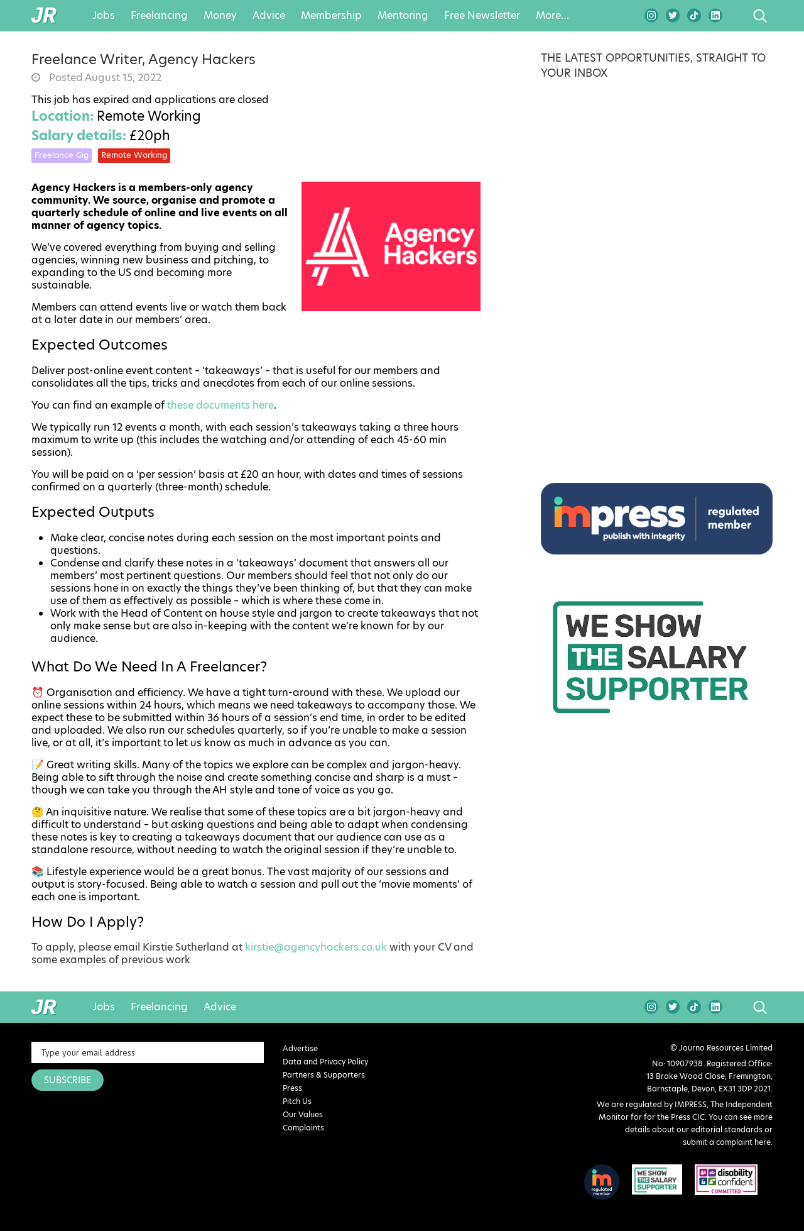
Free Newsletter (482, 15)
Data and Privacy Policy (325, 1061)
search (736, 15)
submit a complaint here (727, 1142)
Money (220, 15)
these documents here (220, 405)
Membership (331, 15)
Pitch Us (297, 1101)
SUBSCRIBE (67, 1080)
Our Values (303, 1114)
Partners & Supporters (324, 1074)
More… (552, 15)
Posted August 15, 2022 (103, 78)
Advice (269, 15)
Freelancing (159, 15)
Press (292, 1088)
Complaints (303, 1127)
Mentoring (403, 15)
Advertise (300, 1048)
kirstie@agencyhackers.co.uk (316, 947)
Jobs (103, 15)
